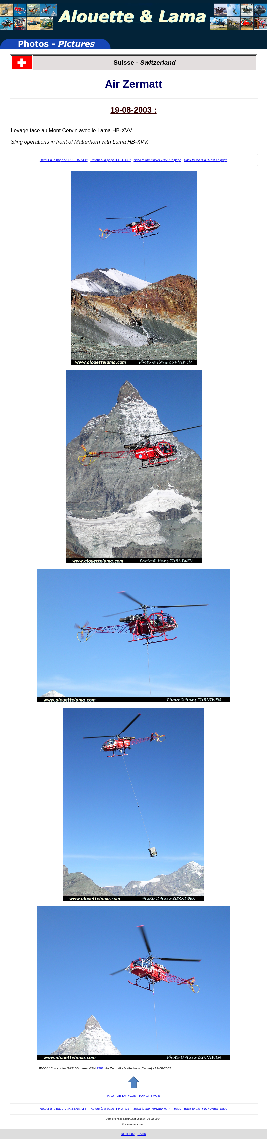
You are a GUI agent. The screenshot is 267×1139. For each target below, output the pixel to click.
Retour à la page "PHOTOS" (110, 160)
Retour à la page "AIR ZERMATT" (64, 160)
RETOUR (127, 1134)
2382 (100, 1068)
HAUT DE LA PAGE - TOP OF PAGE (133, 1095)
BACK (141, 1134)
